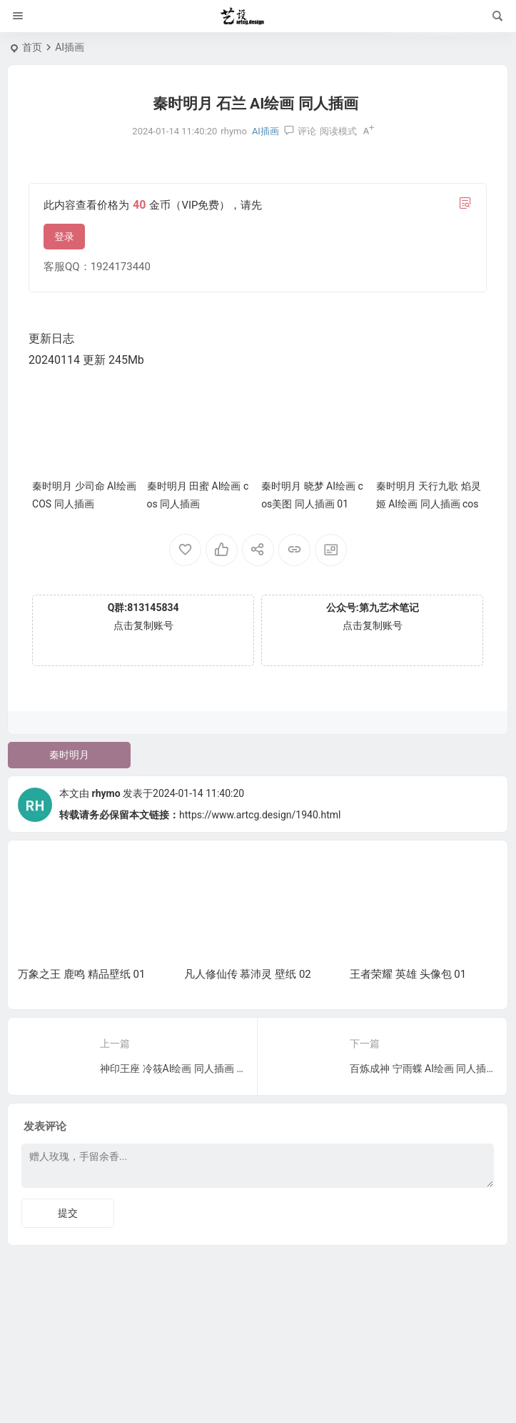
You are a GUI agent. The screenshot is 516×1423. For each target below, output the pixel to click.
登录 (64, 236)
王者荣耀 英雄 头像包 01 (408, 974)
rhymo (106, 793)
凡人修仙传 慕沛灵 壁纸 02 (247, 974)
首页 (32, 47)
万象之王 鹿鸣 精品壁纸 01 (81, 974)
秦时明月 (69, 754)
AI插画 (69, 47)
